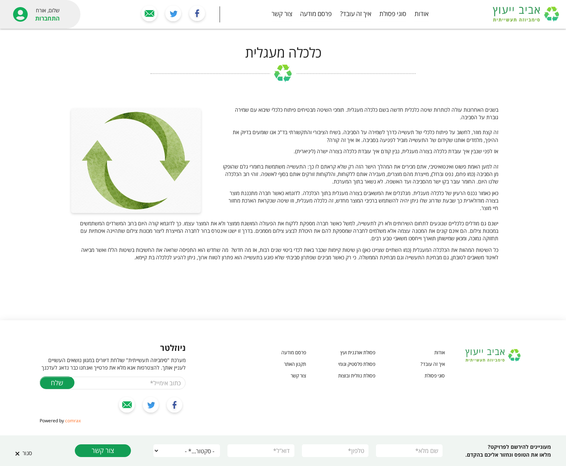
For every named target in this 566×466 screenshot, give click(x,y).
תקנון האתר (295, 364)
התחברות (47, 18)
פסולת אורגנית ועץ (357, 352)
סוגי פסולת (392, 13)
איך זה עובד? (355, 13)
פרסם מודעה (316, 13)
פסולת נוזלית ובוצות (356, 375)
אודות (421, 13)
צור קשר (282, 13)
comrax (73, 420)
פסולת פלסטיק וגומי (356, 364)
